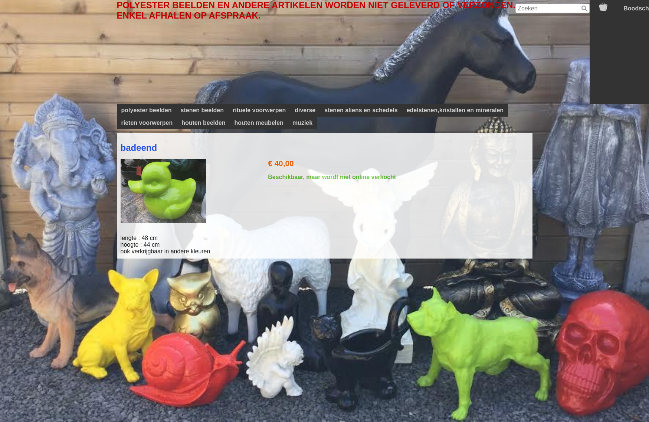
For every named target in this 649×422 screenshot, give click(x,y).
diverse (305, 110)
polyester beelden (146, 110)
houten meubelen (258, 123)
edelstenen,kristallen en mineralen (455, 110)
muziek (302, 123)
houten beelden (203, 123)
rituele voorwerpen (259, 110)
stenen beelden (202, 110)
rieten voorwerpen (147, 123)
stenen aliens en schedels (360, 110)
